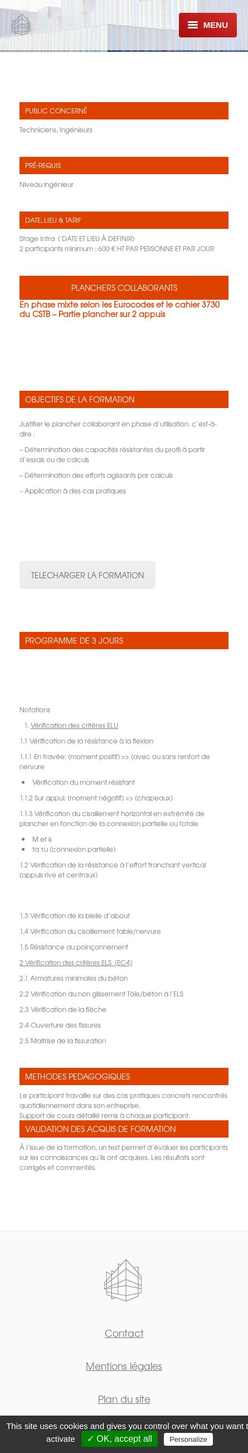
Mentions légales (124, 1366)
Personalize (188, 1439)
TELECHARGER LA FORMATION (87, 575)
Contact (124, 1333)
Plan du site (124, 1399)
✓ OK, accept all (119, 1439)
